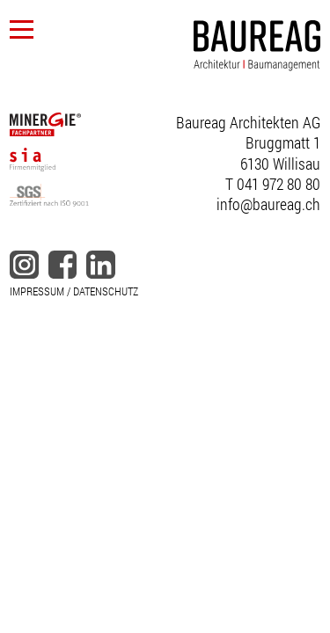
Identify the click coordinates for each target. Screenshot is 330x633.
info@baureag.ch (268, 204)
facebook (62, 265)
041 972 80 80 (278, 183)
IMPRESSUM (37, 291)
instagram (24, 265)
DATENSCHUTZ (105, 291)
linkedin (100, 265)
